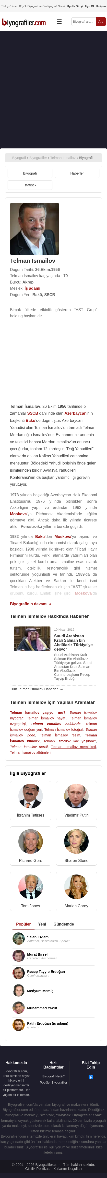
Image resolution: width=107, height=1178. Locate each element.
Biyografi (30, 173)
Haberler (77, 173)
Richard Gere (30, 860)
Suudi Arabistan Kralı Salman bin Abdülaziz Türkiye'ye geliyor (73, 642)
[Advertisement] (53, 89)
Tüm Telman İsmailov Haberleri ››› (36, 689)
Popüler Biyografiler (53, 1082)
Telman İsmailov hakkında (56, 724)
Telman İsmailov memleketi (73, 747)
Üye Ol (89, 6)
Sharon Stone (76, 860)
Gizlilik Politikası (37, 1169)
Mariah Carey (76, 906)
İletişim (101, 6)
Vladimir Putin (76, 815)
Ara (100, 21)
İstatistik (30, 185)
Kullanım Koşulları (67, 1169)
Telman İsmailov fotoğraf (63, 730)
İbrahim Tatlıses (30, 815)
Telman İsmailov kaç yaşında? (69, 741)
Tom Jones (30, 906)
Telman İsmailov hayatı (46, 718)
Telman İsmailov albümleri (30, 752)
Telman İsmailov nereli (29, 747)
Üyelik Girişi (75, 6)
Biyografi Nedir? (53, 1076)
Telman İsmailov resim (60, 735)
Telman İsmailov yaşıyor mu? (37, 712)
